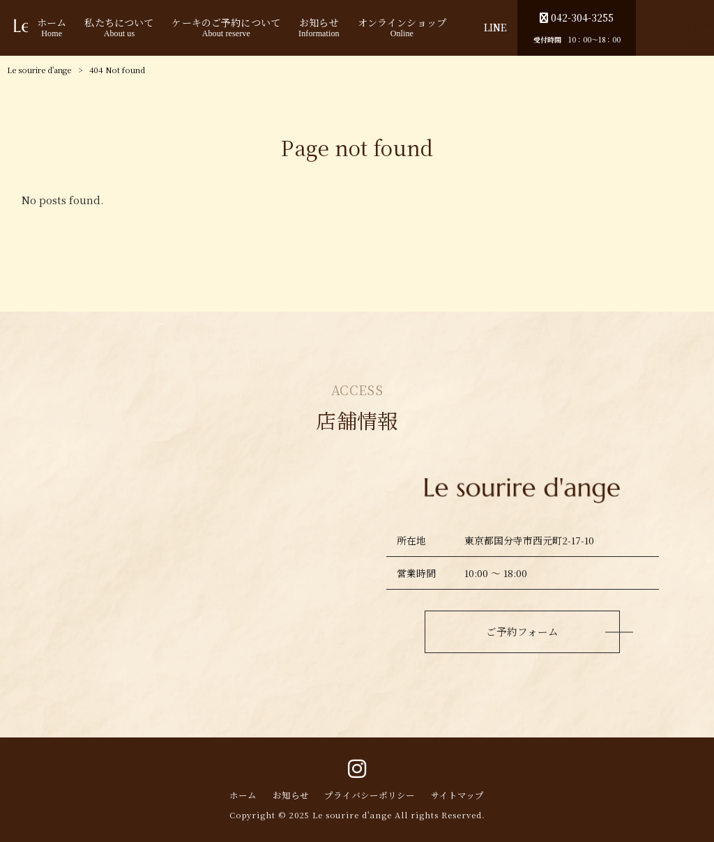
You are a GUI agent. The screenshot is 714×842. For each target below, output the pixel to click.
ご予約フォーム (522, 631)
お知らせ (291, 796)
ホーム (243, 796)
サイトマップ (457, 796)
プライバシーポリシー (369, 796)
